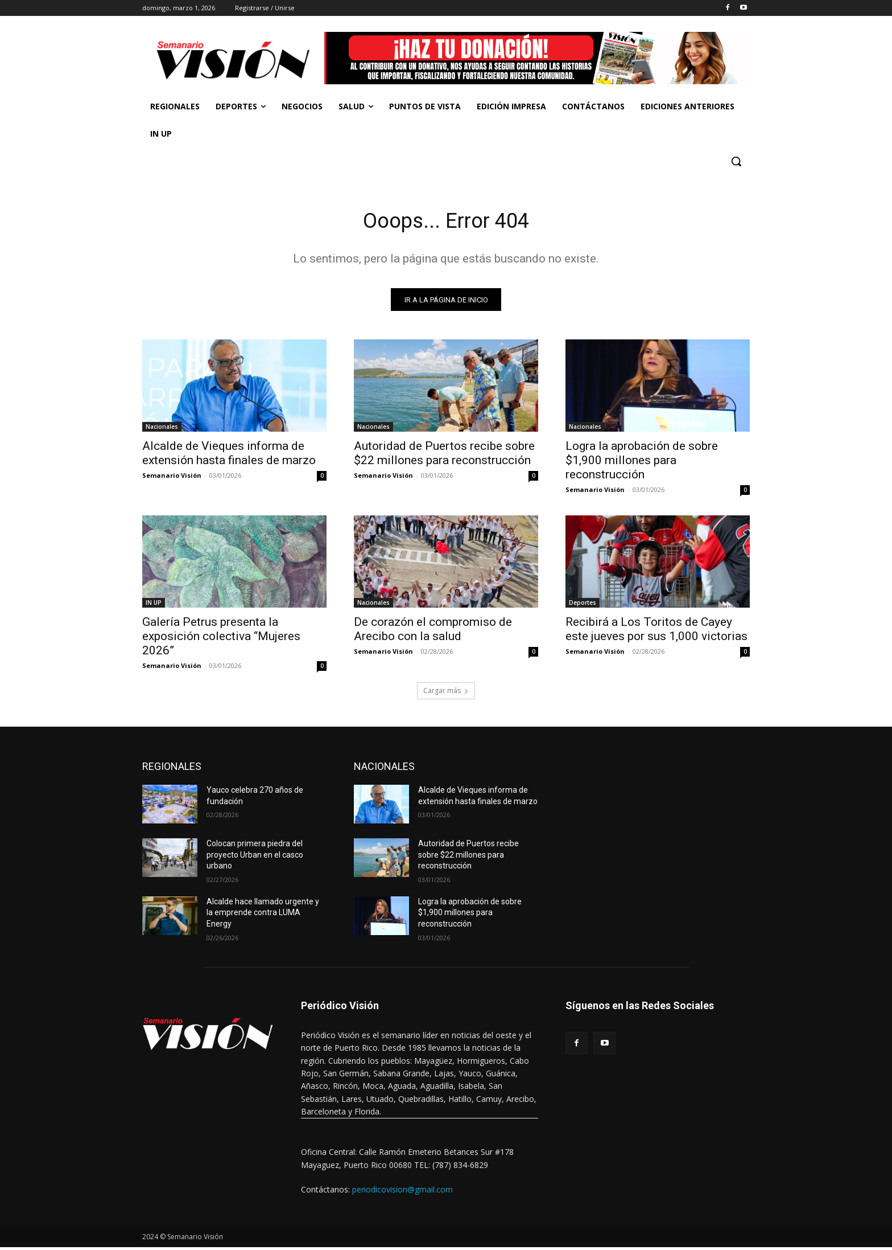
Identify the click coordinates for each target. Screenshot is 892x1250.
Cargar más (446, 693)
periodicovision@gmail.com (402, 1192)
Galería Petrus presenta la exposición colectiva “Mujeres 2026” (221, 639)
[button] (736, 161)
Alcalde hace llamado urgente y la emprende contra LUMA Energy (263, 915)
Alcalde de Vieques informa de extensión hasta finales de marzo (229, 456)
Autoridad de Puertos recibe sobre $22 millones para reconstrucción (444, 456)
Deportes (582, 605)
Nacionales (162, 429)
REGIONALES (171, 769)
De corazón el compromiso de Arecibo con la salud (433, 632)
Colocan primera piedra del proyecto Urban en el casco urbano (255, 857)
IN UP (154, 605)
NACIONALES (384, 769)
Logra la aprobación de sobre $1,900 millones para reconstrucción (641, 463)
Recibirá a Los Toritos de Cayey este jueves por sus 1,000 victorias (656, 632)
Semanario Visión (171, 478)
